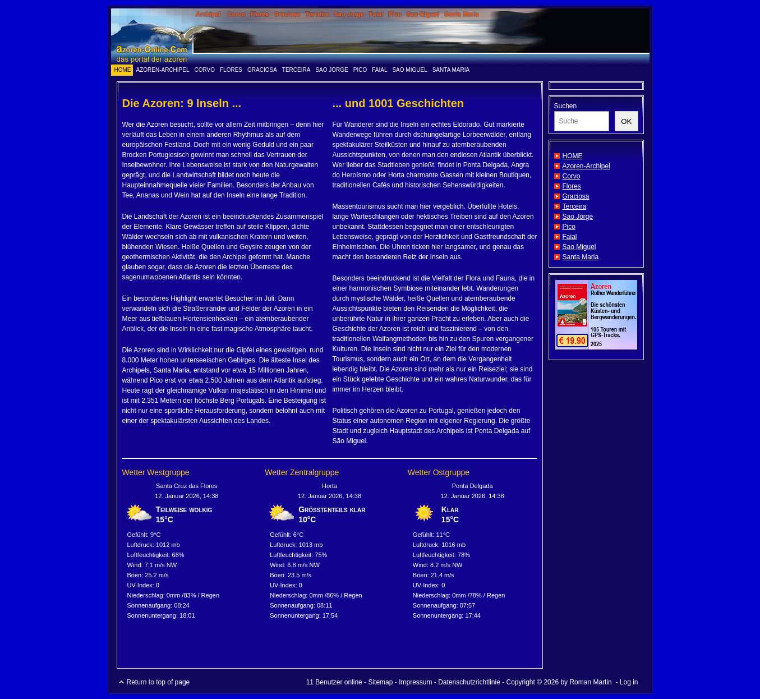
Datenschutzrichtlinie (469, 682)
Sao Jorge (331, 70)
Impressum (415, 682)
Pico (360, 70)
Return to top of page (158, 682)
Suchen (565, 106)
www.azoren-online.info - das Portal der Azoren (380, 36)
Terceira (296, 70)
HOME (122, 70)
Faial (379, 70)
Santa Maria (451, 70)
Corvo (205, 70)
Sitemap (380, 682)
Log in (629, 682)
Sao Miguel (409, 70)
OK (626, 121)
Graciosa (262, 70)
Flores (231, 70)
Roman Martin (590, 682)
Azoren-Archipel (163, 70)
